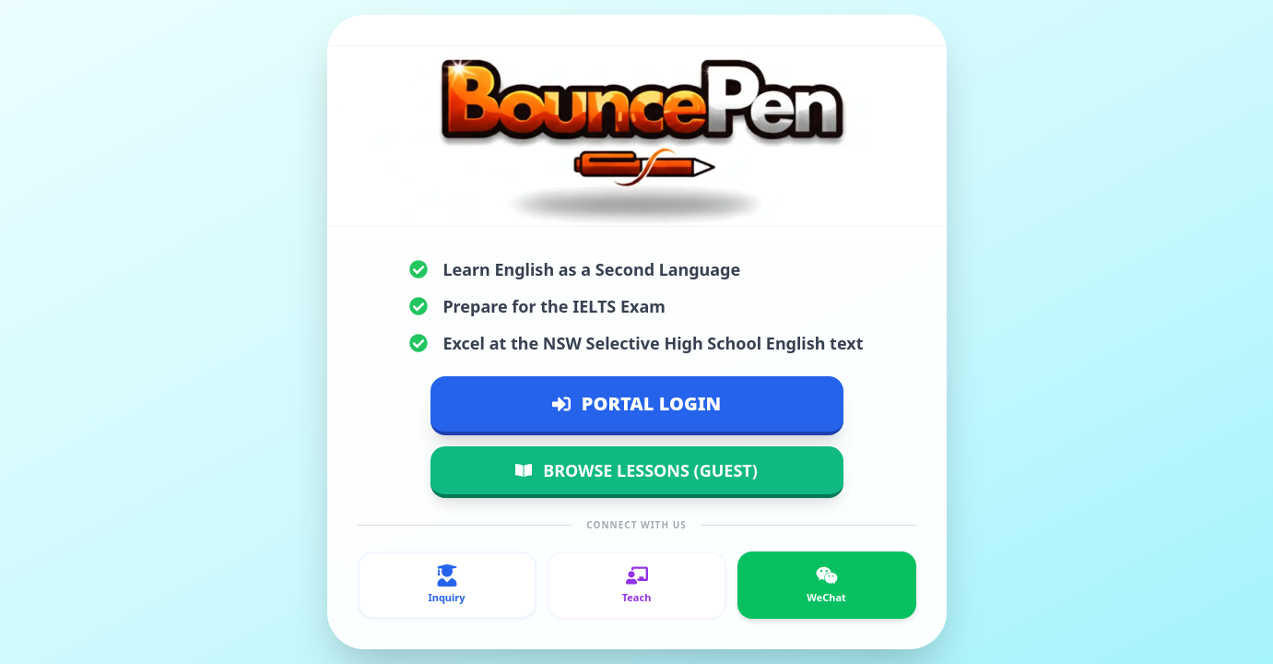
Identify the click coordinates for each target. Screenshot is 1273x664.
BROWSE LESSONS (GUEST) (636, 470)
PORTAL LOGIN (636, 403)
